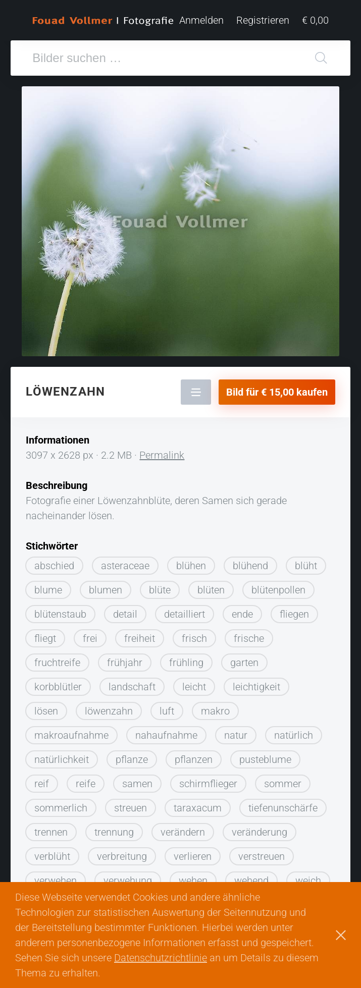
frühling (186, 662)
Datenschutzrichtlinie (160, 958)
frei (90, 638)
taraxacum (198, 808)
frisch (194, 638)
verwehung (128, 880)
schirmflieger (208, 784)
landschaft (132, 687)
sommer (282, 784)
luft (167, 711)
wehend (251, 880)
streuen (130, 808)
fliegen (294, 614)
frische (249, 638)
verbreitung (122, 856)
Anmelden (201, 20)
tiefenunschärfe (283, 808)
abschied (54, 566)
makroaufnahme (71, 735)
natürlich (293, 735)
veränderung (259, 832)
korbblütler (58, 687)
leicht (194, 687)
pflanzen (194, 759)
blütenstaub (60, 614)
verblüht (52, 856)
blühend (250, 566)
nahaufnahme (166, 735)
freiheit (139, 638)
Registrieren (262, 20)
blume (48, 590)
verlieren (193, 856)
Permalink (161, 455)
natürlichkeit (61, 759)
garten (244, 662)
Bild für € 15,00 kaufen (277, 392)
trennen (51, 832)
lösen (46, 711)
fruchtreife (57, 662)
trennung (114, 832)
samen (137, 784)
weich (308, 880)
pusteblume (265, 759)
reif (41, 784)
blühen (191, 566)
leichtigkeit (256, 687)
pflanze (132, 759)
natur (235, 735)
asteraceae (125, 566)
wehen (193, 880)
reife (85, 784)
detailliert (184, 614)
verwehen (55, 880)
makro (215, 711)
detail (125, 614)
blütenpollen (278, 590)
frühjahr (124, 662)
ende (242, 614)
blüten (211, 590)
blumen (105, 590)
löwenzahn (109, 711)
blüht (306, 566)
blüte (160, 590)
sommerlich (60, 808)
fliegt (45, 638)
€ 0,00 (315, 20)
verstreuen (261, 856)
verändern (183, 832)
